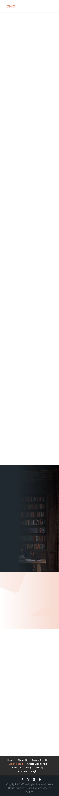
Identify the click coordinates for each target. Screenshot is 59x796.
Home (10, 760)
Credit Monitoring (37, 763)
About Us (23, 760)
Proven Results (40, 760)
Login (34, 771)
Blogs (29, 767)
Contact (22, 771)
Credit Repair (16, 763)
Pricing (39, 767)
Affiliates (17, 767)
